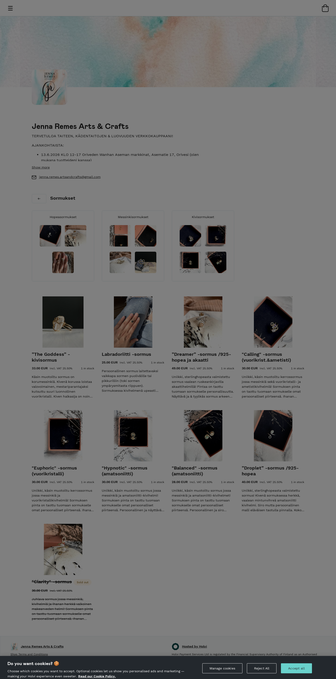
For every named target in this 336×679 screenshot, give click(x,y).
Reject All (261, 672)
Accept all (296, 672)
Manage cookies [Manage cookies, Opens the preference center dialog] (222, 672)
